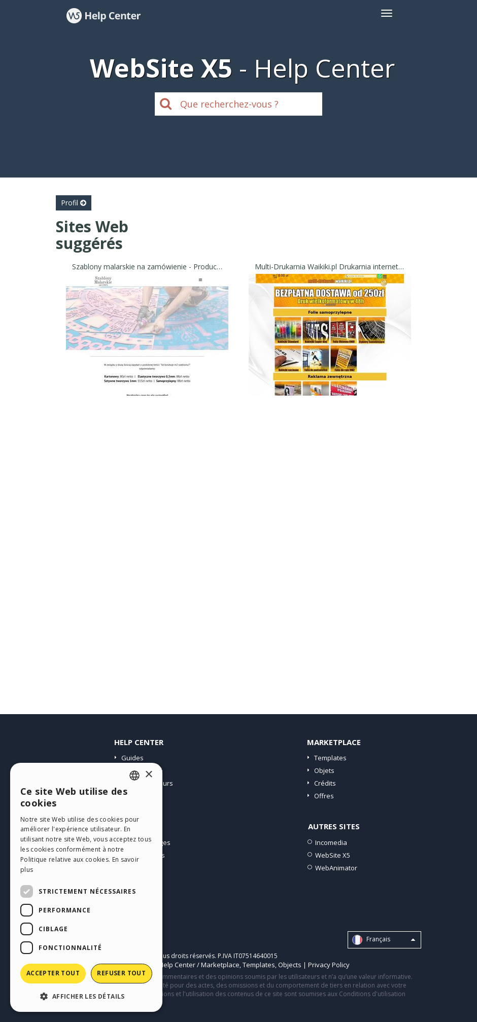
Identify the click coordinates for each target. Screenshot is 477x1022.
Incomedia (331, 842)
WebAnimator (336, 867)
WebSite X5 (332, 855)
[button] (86, 996)
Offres (324, 795)
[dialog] (86, 887)
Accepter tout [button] (53, 973)
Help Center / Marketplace (199, 964)
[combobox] (134, 775)
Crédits (325, 783)
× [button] (148, 775)
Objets (324, 770)
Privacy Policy (329, 964)
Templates (330, 757)
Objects (289, 964)
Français (383, 940)
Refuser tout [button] (121, 973)
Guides (132, 757)
